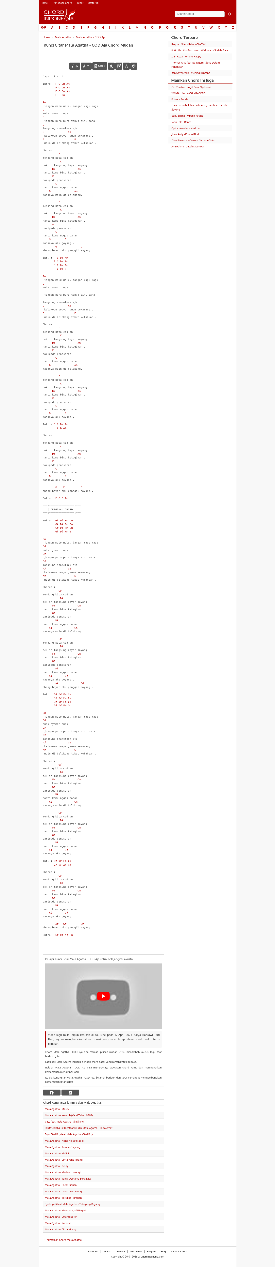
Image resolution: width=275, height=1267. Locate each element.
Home (44, 2)
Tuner (80, 2)
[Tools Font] (126, 66)
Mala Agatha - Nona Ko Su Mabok (64, 1140)
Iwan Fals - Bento (181, 122)
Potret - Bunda (179, 99)
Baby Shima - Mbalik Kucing (187, 115)
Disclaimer (136, 1251)
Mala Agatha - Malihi (57, 1153)
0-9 (43, 27)
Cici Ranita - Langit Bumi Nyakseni (191, 87)
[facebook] (51, 1093)
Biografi (151, 1251)
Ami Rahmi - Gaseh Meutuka (187, 146)
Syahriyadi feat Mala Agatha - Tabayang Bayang (72, 1204)
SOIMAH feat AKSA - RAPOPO (188, 93)
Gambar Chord (179, 1251)
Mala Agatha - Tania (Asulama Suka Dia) (68, 1178)
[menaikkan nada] (86, 66)
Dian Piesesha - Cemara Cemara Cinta (193, 140)
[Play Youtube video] (103, 996)
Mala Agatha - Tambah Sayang (62, 1147)
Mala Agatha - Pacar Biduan (61, 1184)
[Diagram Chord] (118, 66)
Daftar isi (93, 2)
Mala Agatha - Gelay (56, 1166)
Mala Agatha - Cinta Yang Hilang (64, 1159)
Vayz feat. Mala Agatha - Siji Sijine (64, 1121)
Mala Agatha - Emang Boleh (61, 1216)
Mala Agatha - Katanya (58, 1223)
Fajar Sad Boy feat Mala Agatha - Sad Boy (69, 1134)
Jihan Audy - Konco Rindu (185, 134)
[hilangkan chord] (111, 66)
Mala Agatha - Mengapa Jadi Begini (65, 1210)
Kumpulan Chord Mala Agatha (64, 1239)
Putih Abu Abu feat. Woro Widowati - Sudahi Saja (199, 50)
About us (93, 1251)
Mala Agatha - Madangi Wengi (62, 1172)
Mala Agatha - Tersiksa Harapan (63, 1197)
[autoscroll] (99, 65)
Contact (107, 1251)
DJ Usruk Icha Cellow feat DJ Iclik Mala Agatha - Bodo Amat (78, 1127)
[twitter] (70, 1093)
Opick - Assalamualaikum (185, 128)
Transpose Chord (62, 2)
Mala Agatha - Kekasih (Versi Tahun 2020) (69, 1115)
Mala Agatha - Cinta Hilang (60, 1229)
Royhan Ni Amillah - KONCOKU (189, 44)
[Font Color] (133, 66)
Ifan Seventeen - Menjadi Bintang (190, 72)
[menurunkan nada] (74, 66)
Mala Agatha (63, 37)
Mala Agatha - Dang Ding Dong (63, 1191)
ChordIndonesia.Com (152, 1256)
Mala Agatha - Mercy (57, 1108)
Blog (163, 1251)
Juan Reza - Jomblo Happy (186, 56)
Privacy (121, 1251)
